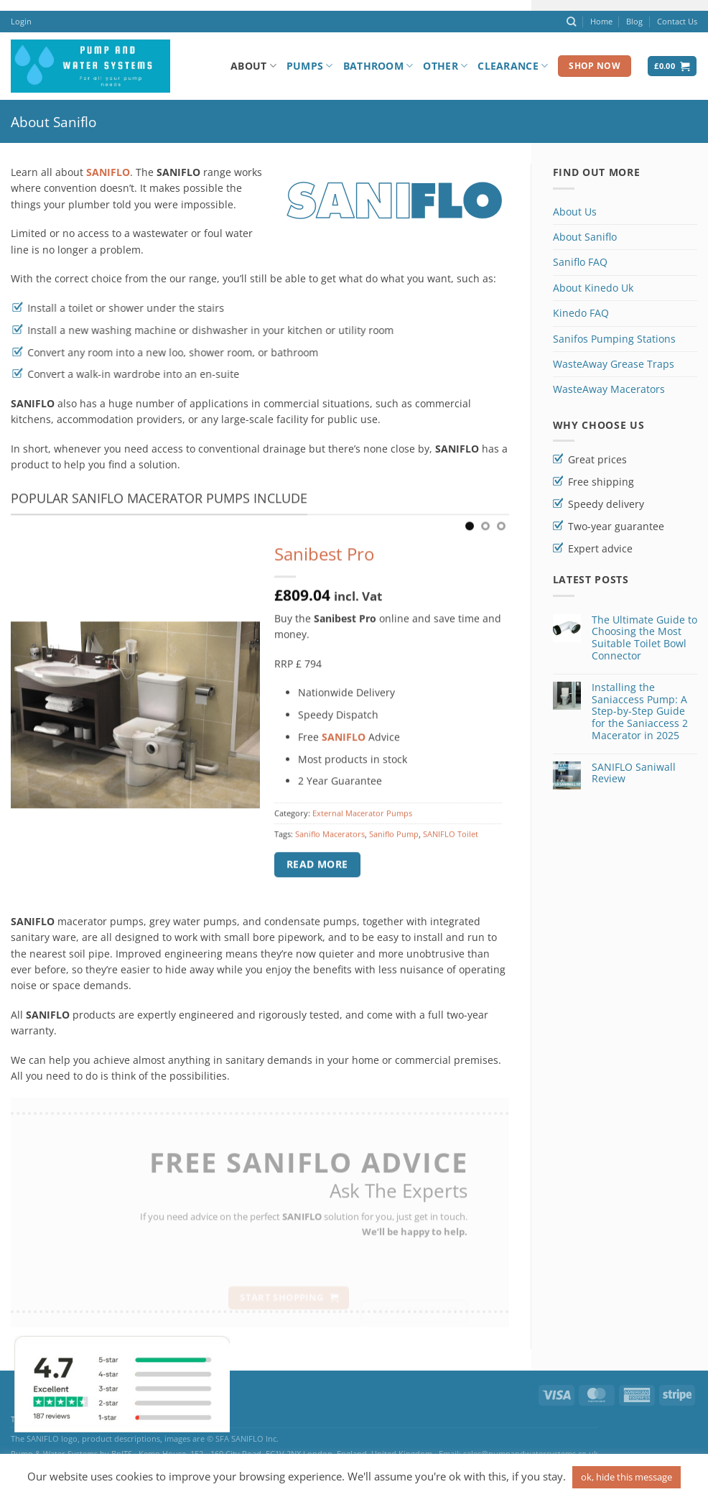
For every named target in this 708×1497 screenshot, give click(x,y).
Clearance (513, 66)
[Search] (571, 21)
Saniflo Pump (394, 842)
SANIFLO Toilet (450, 842)
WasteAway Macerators (609, 389)
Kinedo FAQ (581, 313)
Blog (634, 21)
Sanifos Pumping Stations (614, 339)
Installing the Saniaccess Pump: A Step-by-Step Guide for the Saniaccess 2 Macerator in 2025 (640, 712)
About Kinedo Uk (593, 288)
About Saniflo (585, 237)
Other (445, 66)
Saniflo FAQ (580, 262)
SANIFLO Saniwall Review (634, 773)
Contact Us (677, 21)
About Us (575, 211)
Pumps (310, 66)
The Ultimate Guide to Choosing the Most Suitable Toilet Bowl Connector (644, 638)
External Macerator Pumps (362, 821)
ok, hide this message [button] (626, 1476)
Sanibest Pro (324, 563)
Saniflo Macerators (330, 842)
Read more (317, 872)
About (253, 66)
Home (601, 21)
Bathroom (378, 66)
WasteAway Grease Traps (613, 364)
